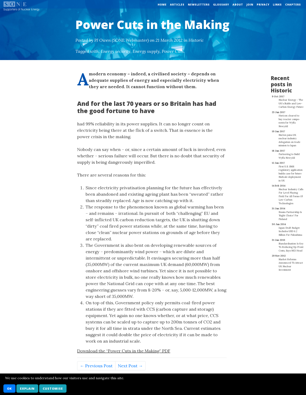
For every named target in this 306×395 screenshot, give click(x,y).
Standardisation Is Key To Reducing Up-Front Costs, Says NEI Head (291, 245)
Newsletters (199, 4)
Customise (53, 388)
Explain (27, 388)
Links (277, 4)
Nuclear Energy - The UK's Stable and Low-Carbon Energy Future (291, 101)
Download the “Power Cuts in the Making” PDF (123, 350)
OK (9, 388)
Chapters (293, 4)
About (237, 4)
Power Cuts (173, 51)
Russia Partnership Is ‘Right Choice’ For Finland (290, 213)
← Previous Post (96, 365)
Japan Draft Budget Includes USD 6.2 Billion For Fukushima (290, 229)
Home (162, 4)
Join (249, 4)
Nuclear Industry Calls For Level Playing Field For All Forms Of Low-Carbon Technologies (291, 194)
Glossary (221, 4)
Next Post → (130, 365)
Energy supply (146, 51)
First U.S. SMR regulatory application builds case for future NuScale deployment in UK (291, 171)
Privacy (263, 4)
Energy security (115, 51)
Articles (177, 4)
